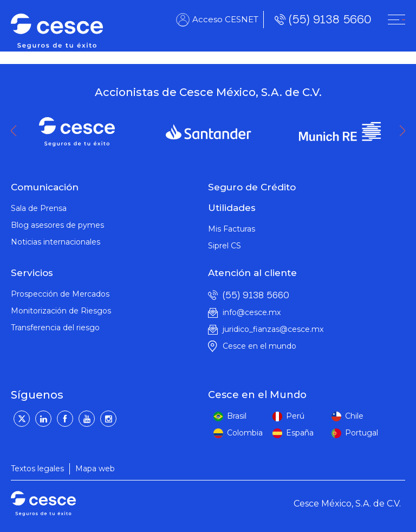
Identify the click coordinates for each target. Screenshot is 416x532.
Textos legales (37, 468)
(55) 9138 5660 (330, 19)
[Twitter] (22, 419)
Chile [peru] (354, 416)
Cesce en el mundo (259, 346)
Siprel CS (224, 246)
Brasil (236, 416)
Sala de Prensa (39, 208)
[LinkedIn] (43, 419)
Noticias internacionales (55, 242)
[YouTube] (87, 419)
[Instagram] (108, 419)
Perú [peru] (295, 416)
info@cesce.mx (252, 312)
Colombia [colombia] (245, 433)
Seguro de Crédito (252, 187)
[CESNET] (396, 19)
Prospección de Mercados (60, 294)
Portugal (361, 433)
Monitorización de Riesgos (61, 311)
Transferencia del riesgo (55, 327)
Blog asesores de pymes (57, 225)
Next (405, 130)
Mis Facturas (231, 229)
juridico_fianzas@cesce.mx (273, 329)
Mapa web (95, 468)
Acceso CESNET (225, 19)
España (300, 433)
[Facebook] (65, 419)
